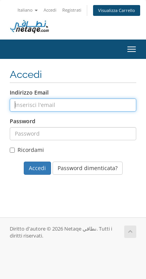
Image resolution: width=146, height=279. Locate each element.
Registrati (71, 10)
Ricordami (27, 149)
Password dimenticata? (88, 168)
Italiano (28, 10)
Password (22, 121)
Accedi (50, 10)
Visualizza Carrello (116, 10)
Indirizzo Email (29, 92)
